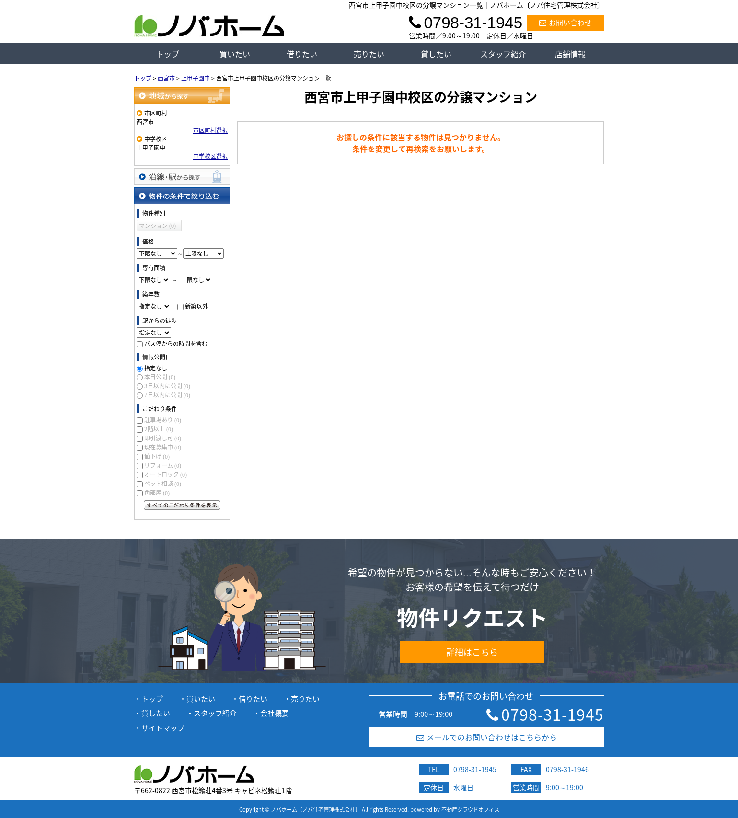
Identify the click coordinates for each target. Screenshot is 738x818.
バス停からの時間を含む (176, 343)
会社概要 (274, 713)
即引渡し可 (162, 438)
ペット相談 (162, 483)
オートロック (165, 474)
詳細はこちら (472, 651)
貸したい (436, 53)
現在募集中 (162, 447)
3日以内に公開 (167, 385)
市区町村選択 (210, 130)
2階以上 (158, 429)
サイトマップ (162, 728)
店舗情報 (570, 53)
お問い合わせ (565, 22)
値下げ (157, 456)
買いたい (234, 53)
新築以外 (196, 306)
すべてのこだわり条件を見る (182, 505)
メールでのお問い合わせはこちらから (486, 737)
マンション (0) (157, 225)
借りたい (302, 53)
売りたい (369, 53)
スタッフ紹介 (503, 53)
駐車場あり (162, 419)
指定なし (155, 368)
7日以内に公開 (167, 395)
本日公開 (159, 376)
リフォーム (162, 465)
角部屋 (157, 492)
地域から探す (182, 95)
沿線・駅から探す (182, 176)
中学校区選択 (210, 156)
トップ (167, 53)
